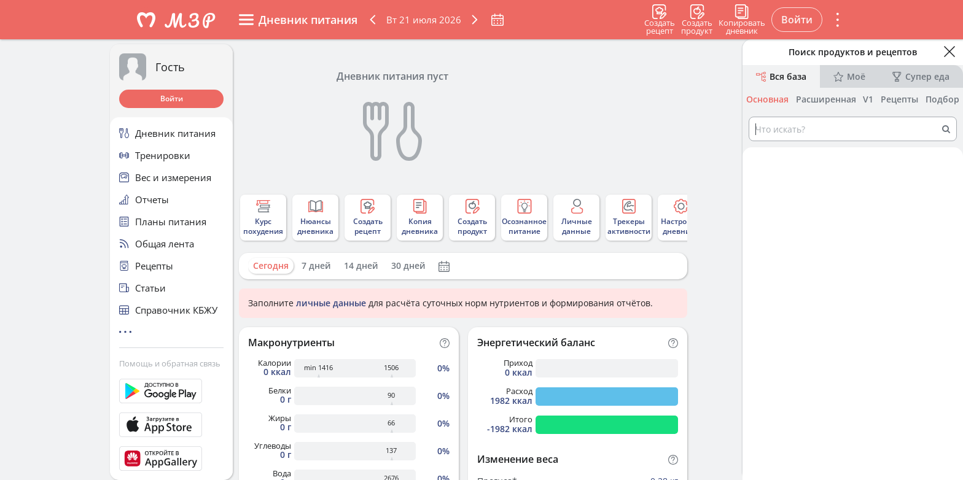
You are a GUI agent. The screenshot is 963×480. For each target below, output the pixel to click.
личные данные (331, 303)
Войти (171, 98)
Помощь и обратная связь (169, 363)
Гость (170, 67)
